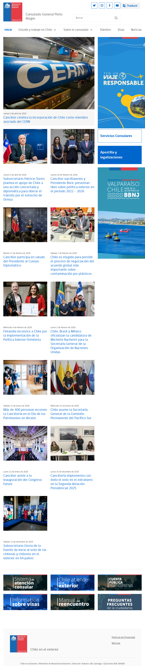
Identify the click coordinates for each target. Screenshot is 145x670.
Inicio (8, 30)
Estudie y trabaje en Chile (38, 30)
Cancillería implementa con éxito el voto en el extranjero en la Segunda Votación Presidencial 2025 (72, 482)
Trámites (105, 30)
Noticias (136, 30)
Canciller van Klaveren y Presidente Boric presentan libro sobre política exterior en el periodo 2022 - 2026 (72, 185)
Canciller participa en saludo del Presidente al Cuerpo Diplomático (24, 261)
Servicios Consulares (116, 135)
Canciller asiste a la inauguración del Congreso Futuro (22, 480)
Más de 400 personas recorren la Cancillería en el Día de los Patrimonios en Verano (25, 414)
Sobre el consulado (78, 30)
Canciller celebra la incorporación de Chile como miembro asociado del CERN (45, 119)
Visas (121, 30)
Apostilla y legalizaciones (111, 155)
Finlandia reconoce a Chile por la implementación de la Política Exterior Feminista (25, 335)
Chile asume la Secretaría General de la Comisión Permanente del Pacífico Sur (71, 414)
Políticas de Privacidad (123, 637)
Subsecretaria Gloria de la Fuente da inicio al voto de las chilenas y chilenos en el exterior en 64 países (24, 552)
